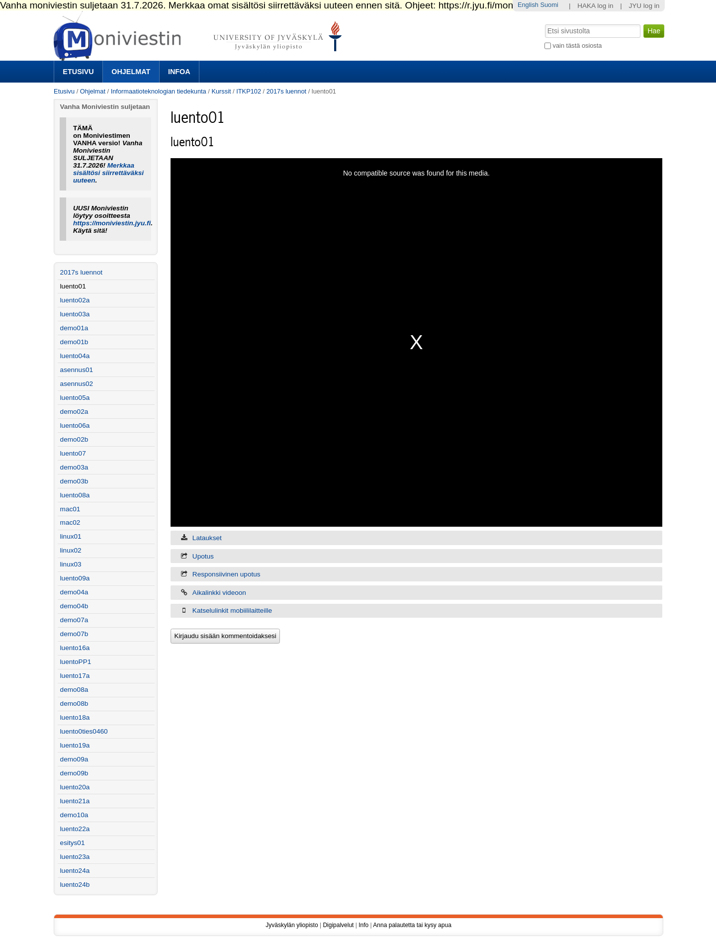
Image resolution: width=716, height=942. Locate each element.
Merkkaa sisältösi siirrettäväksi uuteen (108, 173)
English (528, 4)
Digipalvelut (338, 925)
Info (363, 925)
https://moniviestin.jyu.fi (112, 223)
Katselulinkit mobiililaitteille (232, 610)
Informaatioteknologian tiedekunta (158, 91)
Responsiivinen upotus (226, 574)
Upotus (203, 556)
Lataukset (207, 538)
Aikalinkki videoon (219, 592)
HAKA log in (595, 5)
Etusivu (78, 72)
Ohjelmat (130, 72)
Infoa (179, 72)
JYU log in (643, 5)
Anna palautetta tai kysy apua (412, 925)
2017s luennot (286, 91)
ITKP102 (248, 91)
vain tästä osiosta (577, 45)
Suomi (549, 4)
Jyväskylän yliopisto (292, 925)
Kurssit (221, 91)
